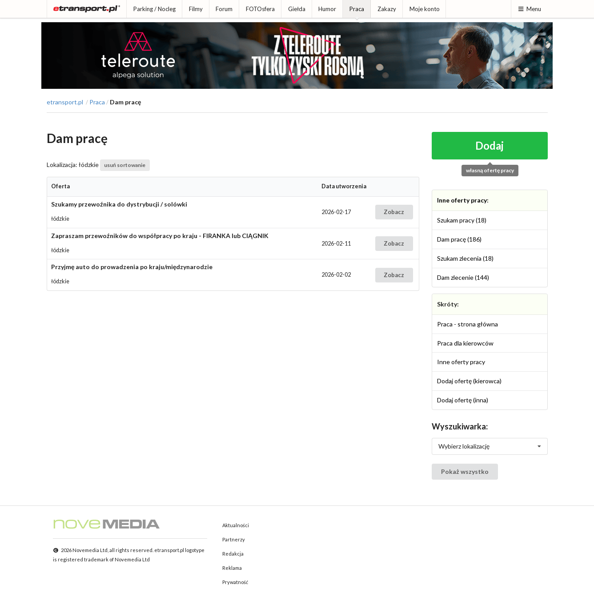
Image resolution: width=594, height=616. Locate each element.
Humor (327, 8)
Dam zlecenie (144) (463, 277)
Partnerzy (233, 539)
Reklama (232, 568)
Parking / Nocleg (154, 8)
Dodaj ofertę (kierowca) (469, 381)
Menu (529, 8)
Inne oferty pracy (462, 200)
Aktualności (235, 525)
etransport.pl (65, 102)
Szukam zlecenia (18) (465, 258)
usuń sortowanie (124, 165)
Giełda (296, 8)
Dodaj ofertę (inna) (462, 400)
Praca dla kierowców (465, 343)
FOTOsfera (260, 8)
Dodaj (489, 145)
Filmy (196, 8)
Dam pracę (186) (459, 239)
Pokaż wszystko (465, 471)
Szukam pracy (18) (461, 220)
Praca (356, 8)
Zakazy (386, 8)
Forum (224, 8)
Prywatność (235, 582)
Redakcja (233, 553)
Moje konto (424, 8)
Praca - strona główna (467, 324)
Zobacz (394, 211)
